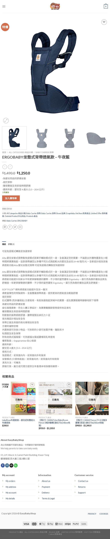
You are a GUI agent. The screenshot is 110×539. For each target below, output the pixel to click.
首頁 (4, 152)
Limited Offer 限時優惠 (71, 532)
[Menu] (4, 6)
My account (11, 492)
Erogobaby (70, 213)
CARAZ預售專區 (55, 534)
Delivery (45, 492)
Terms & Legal (48, 498)
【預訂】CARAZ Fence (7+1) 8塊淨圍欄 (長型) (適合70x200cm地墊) (91, 421)
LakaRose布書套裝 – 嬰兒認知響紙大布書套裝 (18, 421)
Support (82, 492)
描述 (4, 244)
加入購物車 (11, 198)
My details (10, 498)
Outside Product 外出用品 (15, 216)
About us (46, 481)
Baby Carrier (12, 221)
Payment (46, 487)
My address (11, 487)
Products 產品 (32, 216)
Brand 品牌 (60, 213)
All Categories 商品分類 (21, 152)
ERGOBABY (22, 221)
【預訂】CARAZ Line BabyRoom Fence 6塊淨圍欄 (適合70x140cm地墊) (54, 423)
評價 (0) (11, 244)
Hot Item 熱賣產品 (82, 213)
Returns (82, 487)
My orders (10, 481)
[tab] (4, 244)
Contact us (83, 481)
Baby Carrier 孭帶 (45, 152)
